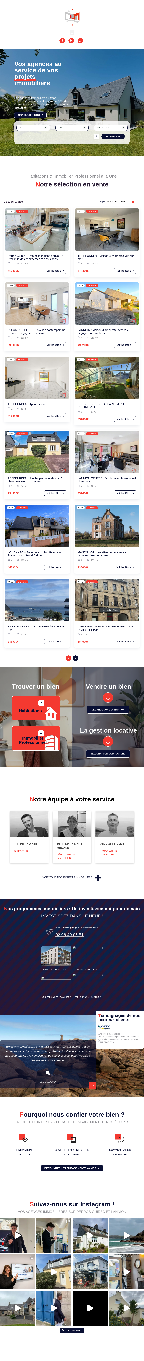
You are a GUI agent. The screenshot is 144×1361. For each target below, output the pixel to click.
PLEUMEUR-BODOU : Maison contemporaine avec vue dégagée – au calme (36, 331)
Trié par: (102, 202)
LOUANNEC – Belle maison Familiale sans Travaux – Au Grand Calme (34, 554)
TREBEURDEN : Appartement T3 (28, 404)
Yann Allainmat (112, 844)
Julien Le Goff (25, 844)
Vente (10, 211)
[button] (72, 32)
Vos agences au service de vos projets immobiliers (38, 73)
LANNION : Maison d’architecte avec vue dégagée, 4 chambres (103, 331)
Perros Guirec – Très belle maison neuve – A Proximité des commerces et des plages (35, 257)
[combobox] (33, 128)
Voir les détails (55, 271)
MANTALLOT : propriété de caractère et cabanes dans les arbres (102, 554)
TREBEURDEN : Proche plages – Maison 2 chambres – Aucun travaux (35, 480)
